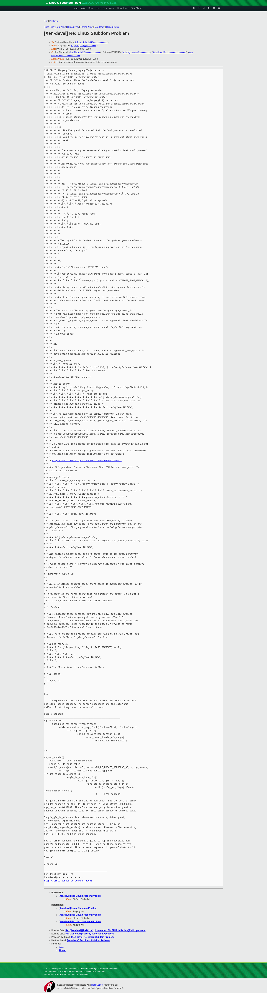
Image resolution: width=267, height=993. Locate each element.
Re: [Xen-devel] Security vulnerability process (89, 933)
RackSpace (97, 985)
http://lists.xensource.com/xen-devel (68, 880)
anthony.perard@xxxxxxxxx (136, 52)
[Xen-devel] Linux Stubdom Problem (78, 908)
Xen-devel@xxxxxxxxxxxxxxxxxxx (169, 52)
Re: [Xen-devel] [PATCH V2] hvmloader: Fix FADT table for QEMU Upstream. (105, 930)
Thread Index (112, 27)
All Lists (54, 21)
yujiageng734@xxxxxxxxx (83, 45)
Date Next (60, 27)
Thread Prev (73, 27)
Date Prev (49, 27)
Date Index (99, 27)
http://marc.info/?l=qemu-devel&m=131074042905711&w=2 (86, 460)
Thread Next (86, 27)
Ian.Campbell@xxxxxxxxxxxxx (85, 52)
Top (46, 21)
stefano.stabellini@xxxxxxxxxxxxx (91, 42)
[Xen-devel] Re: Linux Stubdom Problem (80, 896)
